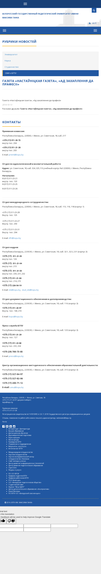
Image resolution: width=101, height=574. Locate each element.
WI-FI (92, 23)
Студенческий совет (15, 484)
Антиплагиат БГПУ (15, 448)
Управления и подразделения (19, 444)
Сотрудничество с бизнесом (18, 459)
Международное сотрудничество (20, 452)
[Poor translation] (11, 521)
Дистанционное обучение (18, 433)
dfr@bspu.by (15, 238)
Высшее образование (16, 431)
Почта (4, 422)
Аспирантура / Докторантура (19, 429)
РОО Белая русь (14, 480)
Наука (8, 60)
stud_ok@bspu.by (30, 289)
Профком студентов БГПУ (17, 476)
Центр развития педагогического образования (25, 465)
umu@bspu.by (17, 387)
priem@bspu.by (16, 154)
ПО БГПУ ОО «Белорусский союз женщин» (24, 493)
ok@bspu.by (15, 289)
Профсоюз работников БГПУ (18, 478)
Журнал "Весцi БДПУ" (16, 487)
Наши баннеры (14, 491)
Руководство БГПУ (14, 442)
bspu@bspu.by (16, 316)
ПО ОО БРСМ (13, 474)
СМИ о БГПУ (10, 73)
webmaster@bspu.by (63, 418)
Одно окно (12, 468)
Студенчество (12, 67)
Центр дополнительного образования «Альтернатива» (28, 489)
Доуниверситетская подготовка (19, 435)
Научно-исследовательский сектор (21, 457)
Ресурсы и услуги (14, 470)
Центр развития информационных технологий (26, 463)
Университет (11, 54)
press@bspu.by (16, 356)
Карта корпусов (14, 437)
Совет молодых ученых (17, 461)
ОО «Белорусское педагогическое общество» (24, 482)
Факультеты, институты (17, 446)
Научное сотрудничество (17, 454)
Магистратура (13, 440)
